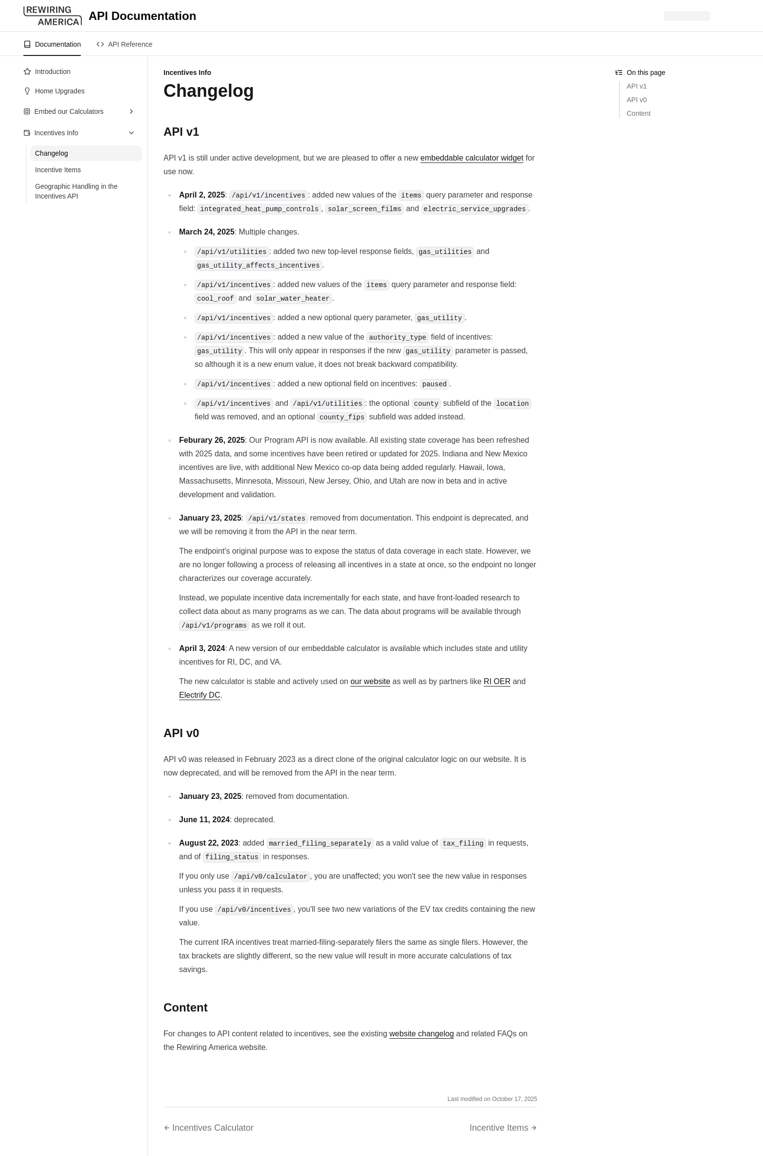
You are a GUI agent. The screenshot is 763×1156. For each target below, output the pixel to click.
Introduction (47, 71)
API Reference (124, 44)
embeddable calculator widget (472, 158)
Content (639, 113)
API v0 (637, 100)
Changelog (51, 153)
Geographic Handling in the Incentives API (76, 191)
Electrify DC (199, 695)
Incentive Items (58, 170)
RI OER (497, 681)
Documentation (52, 44)
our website (370, 681)
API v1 (637, 86)
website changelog (421, 1034)
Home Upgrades (54, 91)
